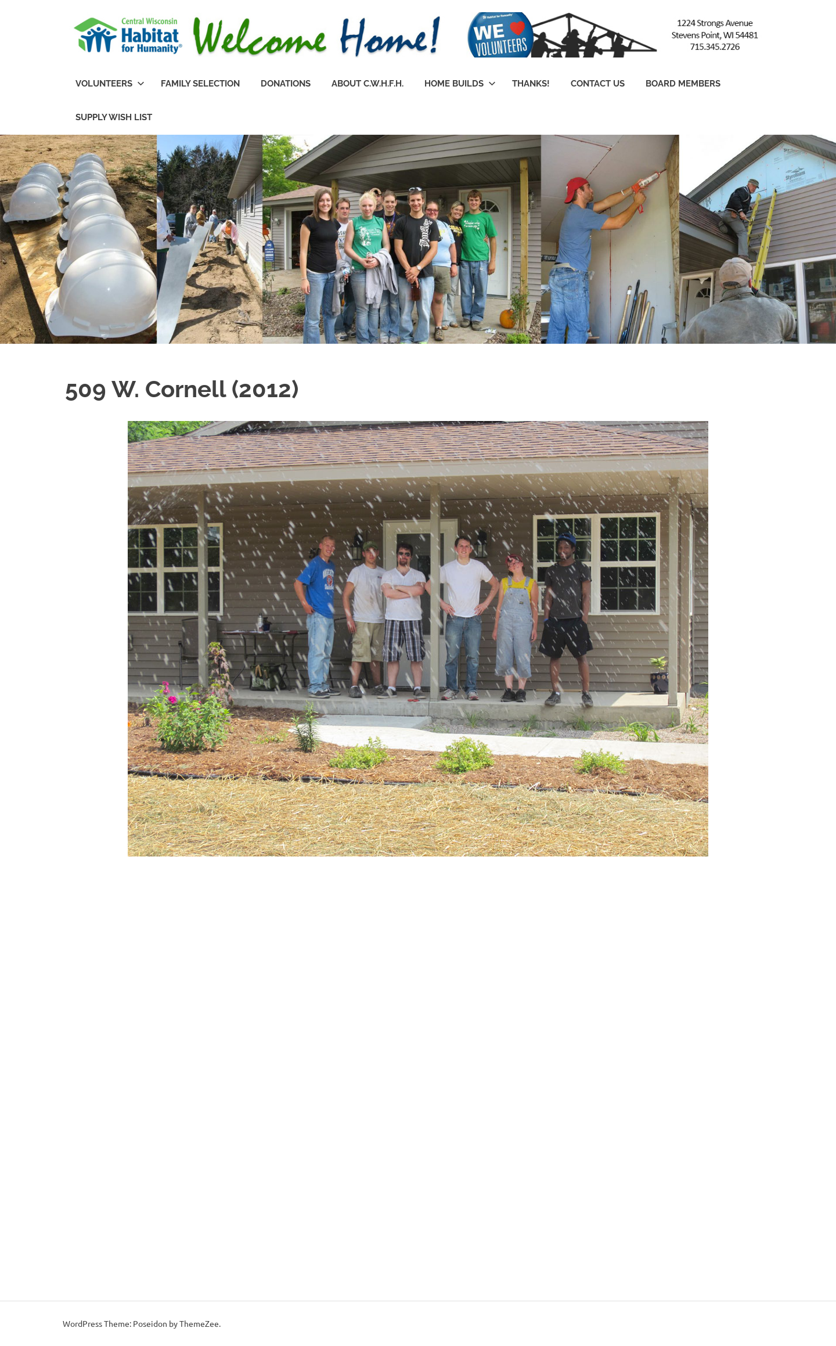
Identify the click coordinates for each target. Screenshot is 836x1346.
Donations (286, 83)
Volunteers (110, 83)
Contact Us (598, 83)
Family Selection (200, 83)
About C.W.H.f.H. (367, 83)
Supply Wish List (113, 117)
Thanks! (531, 83)
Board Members (683, 83)
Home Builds (460, 83)
